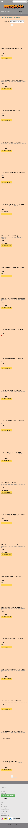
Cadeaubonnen (4, 811)
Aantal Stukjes (4, 806)
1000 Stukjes (17, 17)
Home (2, 17)
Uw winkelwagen (22, 11)
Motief (2, 802)
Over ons (3, 791)
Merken (6, 17)
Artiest (2, 804)
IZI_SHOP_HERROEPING (8, 795)
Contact (2, 790)
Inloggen (3, 11)
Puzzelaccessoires (5, 809)
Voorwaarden (3, 793)
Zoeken (26, 1)
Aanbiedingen (4, 808)
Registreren (8, 11)
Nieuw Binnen (4, 813)
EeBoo (11, 17)
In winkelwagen (6, 58)
